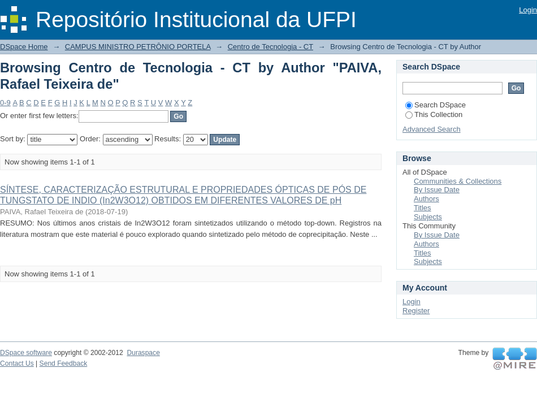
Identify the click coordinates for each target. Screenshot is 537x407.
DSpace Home (24, 46)
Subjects (428, 217)
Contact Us (17, 363)
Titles (422, 208)
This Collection (433, 114)
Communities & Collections (457, 181)
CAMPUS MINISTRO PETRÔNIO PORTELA (138, 46)
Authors (426, 198)
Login (528, 10)
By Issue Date (437, 189)
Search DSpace (435, 105)
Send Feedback (64, 363)
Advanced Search (431, 129)
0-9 (5, 102)
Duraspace (143, 353)
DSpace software (26, 353)
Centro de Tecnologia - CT (270, 46)
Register (416, 310)
